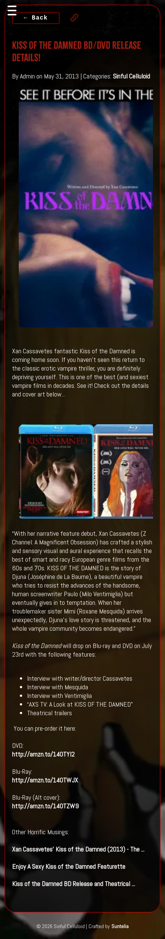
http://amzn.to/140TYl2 (43, 754)
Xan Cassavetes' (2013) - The (78, 849)
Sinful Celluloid (131, 76)
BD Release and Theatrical (73, 883)
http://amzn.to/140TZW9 (45, 806)
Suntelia (120, 926)
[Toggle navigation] (12, 10)
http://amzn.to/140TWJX (45, 780)
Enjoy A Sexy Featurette (68, 866)
